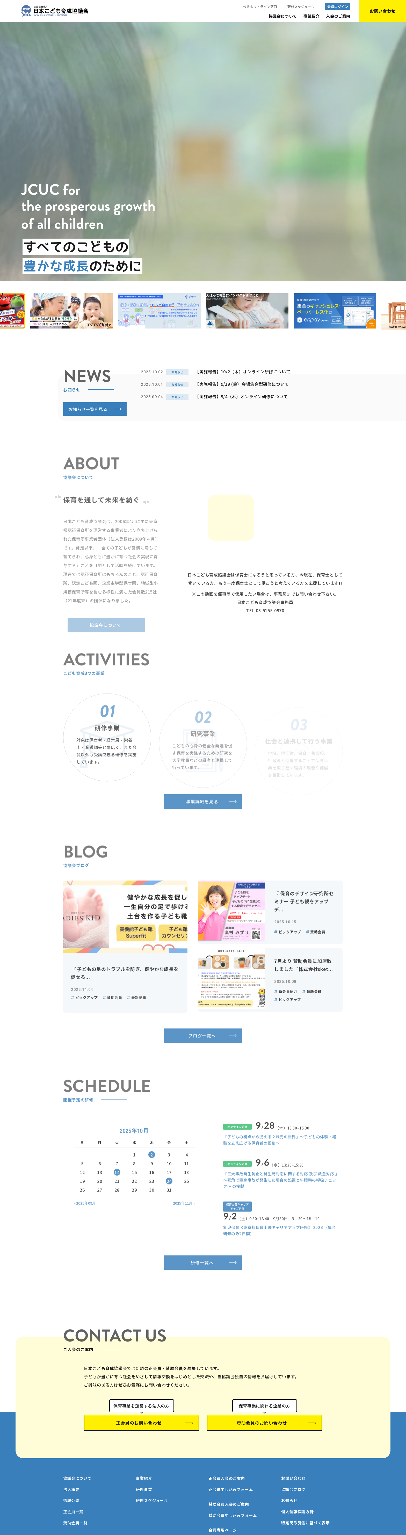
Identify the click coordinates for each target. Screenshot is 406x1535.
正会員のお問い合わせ (141, 1419)
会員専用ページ (223, 1522)
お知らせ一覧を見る (88, 409)
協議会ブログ (293, 1482)
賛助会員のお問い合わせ (264, 1419)
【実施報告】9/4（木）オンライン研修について (241, 396)
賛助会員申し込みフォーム (233, 1508)
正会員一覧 (73, 1504)
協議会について (283, 16)
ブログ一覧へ (203, 1060)
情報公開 (71, 1493)
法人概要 (71, 1482)
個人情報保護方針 (297, 1504)
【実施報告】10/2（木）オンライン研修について (242, 371)
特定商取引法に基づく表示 (305, 1515)
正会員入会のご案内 (227, 1471)
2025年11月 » (184, 1228)
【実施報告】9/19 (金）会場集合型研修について (242, 384)
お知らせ (289, 1493)
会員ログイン (337, 6)
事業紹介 (311, 16)
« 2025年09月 (85, 1228)
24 (169, 1206)
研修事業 (144, 1482)
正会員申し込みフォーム (231, 1482)
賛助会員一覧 (75, 1515)
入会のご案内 (338, 16)
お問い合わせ (293, 1471)
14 (116, 1198)
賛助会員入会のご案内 (229, 1497)
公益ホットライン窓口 (260, 6)
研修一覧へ (203, 1279)
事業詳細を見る (203, 824)
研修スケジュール (301, 6)
